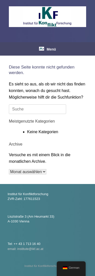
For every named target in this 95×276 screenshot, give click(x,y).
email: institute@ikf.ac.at (25, 249)
